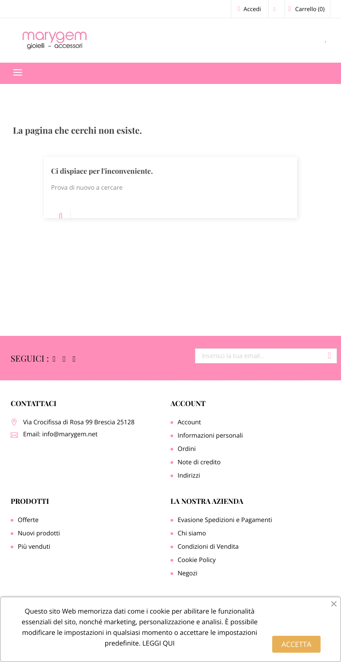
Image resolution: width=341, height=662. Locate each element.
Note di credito (199, 462)
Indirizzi (189, 475)
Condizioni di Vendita (208, 546)
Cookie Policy (197, 560)
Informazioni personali (210, 435)
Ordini (187, 449)
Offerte (28, 520)
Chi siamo (192, 533)
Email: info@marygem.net (60, 434)
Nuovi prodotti (39, 533)
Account (188, 403)
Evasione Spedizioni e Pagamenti (225, 520)
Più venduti (34, 546)
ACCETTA (296, 644)
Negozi (188, 573)
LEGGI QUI (158, 643)
